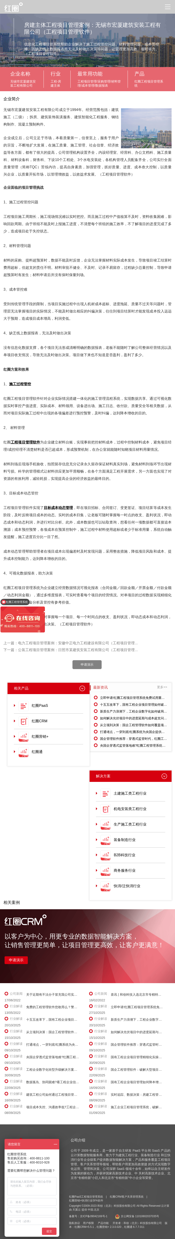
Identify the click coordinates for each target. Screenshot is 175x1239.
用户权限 (88, 1223)
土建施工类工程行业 (130, 793)
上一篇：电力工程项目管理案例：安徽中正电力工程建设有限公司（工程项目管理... (70, 643)
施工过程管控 (20, 384)
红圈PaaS (40, 706)
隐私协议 (74, 1223)
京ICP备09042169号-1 (93, 1216)
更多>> (162, 687)
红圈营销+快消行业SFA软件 (86, 1200)
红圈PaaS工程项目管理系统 (86, 1196)
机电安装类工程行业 (130, 809)
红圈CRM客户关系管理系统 (126, 1196)
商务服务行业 (125, 870)
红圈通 (37, 752)
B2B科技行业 (124, 855)
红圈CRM (39, 721)
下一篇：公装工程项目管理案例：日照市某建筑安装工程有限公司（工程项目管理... (70, 650)
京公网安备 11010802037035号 (137, 1216)
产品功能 (103, 1223)
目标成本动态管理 (58, 508)
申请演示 (87, 664)
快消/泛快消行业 (127, 886)
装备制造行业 (125, 840)
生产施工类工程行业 (130, 824)
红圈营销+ (40, 736)
